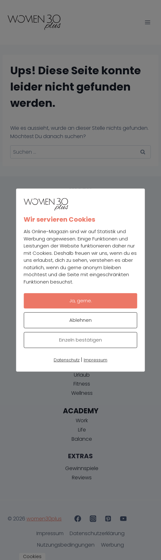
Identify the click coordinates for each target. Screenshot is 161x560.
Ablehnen (80, 320)
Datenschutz (67, 360)
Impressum (95, 360)
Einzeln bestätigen (80, 339)
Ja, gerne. (80, 300)
